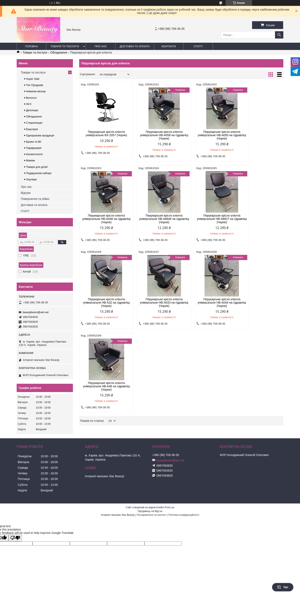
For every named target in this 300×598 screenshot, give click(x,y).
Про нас (101, 46)
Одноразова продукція (40, 135)
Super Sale (32, 78)
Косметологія (34, 154)
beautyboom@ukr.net (36, 312)
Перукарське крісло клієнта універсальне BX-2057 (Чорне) (103, 133)
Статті (198, 46)
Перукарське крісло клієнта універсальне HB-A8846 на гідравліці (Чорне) (103, 219)
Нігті (28, 104)
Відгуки (26, 192)
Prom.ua (169, 507)
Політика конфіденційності (183, 514)
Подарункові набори (38, 173)
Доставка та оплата (135, 46)
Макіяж (30, 160)
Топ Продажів (34, 85)
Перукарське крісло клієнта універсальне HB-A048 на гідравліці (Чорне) (259, 135)
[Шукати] (279, 35)
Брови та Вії (33, 141)
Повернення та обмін (35, 199)
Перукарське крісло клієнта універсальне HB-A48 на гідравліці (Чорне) (155, 303)
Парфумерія (33, 148)
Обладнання (58, 52)
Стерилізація (34, 122)
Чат (282, 587)
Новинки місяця (36, 91)
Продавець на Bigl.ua (150, 511)
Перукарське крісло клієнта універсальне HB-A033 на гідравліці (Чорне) (259, 219)
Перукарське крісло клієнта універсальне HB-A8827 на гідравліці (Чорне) (155, 219)
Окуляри (31, 179)
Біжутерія (32, 129)
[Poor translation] (15, 537)
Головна (31, 46)
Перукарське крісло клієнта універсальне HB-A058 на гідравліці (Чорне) (155, 135)
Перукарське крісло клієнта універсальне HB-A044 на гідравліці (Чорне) (103, 303)
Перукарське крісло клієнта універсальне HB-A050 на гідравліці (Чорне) (207, 135)
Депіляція (32, 110)
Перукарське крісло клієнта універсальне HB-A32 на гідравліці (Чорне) (207, 219)
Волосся (31, 97)
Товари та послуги (64, 46)
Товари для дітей (37, 166)
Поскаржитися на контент (151, 514)
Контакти (169, 46)
